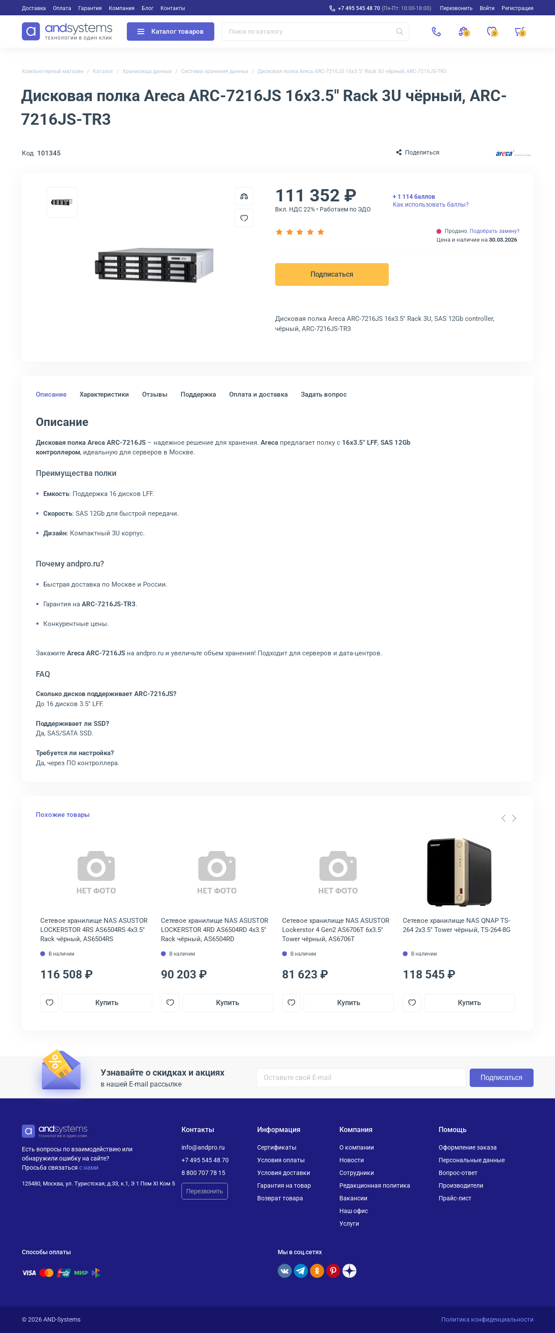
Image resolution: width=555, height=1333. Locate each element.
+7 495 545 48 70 (359, 8)
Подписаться (332, 274)
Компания (122, 8)
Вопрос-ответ (458, 1172)
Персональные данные (472, 1160)
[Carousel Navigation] (509, 818)
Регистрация (518, 8)
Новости (351, 1160)
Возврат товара (280, 1198)
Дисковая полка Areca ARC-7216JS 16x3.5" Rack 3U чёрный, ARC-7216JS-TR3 (352, 71)
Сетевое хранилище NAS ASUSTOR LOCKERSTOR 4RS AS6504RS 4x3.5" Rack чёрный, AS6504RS (93, 930)
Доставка (34, 8)
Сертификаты (277, 1147)
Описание (51, 394)
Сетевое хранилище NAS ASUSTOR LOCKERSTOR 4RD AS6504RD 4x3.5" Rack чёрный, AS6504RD (214, 930)
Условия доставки (283, 1172)
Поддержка (198, 394)
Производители (461, 1185)
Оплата (62, 8)
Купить (107, 1003)
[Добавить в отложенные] (244, 218)
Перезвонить (204, 1191)
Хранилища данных (147, 71)
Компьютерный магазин (53, 71)
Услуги (349, 1223)
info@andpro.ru (203, 1147)
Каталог (103, 71)
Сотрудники (356, 1172)
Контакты (173, 8)
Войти (487, 8)
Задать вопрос (324, 394)
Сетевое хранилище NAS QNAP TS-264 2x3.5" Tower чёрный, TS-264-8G (456, 925)
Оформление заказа (468, 1147)
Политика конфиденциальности (487, 1319)
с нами (88, 1167)
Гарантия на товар (284, 1185)
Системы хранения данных (214, 71)
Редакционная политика (374, 1185)
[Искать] (399, 31)
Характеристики (104, 394)
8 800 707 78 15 (203, 1172)
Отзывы (155, 394)
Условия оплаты (281, 1160)
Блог (148, 8)
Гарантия (90, 8)
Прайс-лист (455, 1198)
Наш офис (353, 1210)
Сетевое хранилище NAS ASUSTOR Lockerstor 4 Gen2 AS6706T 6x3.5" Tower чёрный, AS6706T (335, 930)
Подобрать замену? (495, 231)
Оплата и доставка (258, 394)
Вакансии (353, 1198)
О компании (356, 1147)
